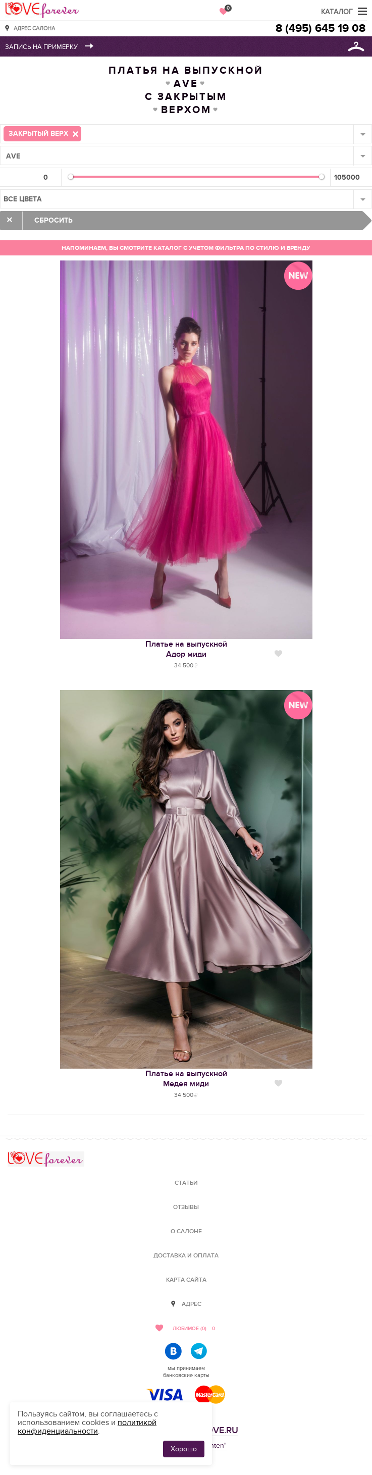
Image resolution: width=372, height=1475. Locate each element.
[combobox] (186, 133)
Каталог (337, 12)
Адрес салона (34, 28)
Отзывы (186, 1207)
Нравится (278, 653)
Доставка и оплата (186, 1255)
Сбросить (53, 220)
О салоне (186, 1231)
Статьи (186, 1183)
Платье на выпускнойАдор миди (186, 649)
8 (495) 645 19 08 (320, 28)
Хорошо (184, 1449)
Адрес (191, 1304)
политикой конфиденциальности (87, 1426)
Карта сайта (186, 1280)
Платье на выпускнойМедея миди (186, 1079)
